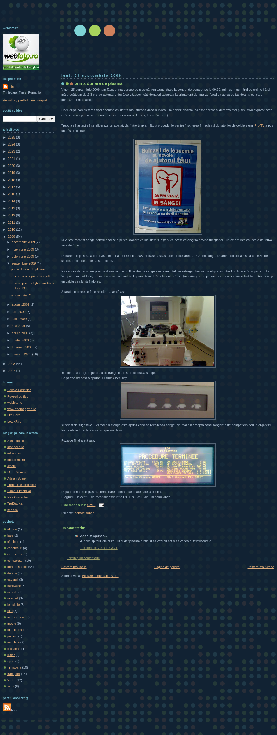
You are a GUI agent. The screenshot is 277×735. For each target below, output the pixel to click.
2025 (12, 137)
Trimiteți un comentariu (83, 558)
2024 (12, 144)
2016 (12, 194)
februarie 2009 (22, 347)
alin (11, 86)
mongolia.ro (15, 447)
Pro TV (259, 125)
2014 (12, 201)
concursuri (14, 548)
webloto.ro (14, 402)
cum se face (16, 554)
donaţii (12, 573)
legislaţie (13, 604)
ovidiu (11, 466)
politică (12, 636)
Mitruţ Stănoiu (17, 472)
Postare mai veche (261, 567)
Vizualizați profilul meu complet (25, 100)
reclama (13, 648)
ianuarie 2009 (22, 354)
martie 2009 (20, 340)
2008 (12, 363)
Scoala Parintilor (19, 390)
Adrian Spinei (17, 478)
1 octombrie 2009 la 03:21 (99, 548)
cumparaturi (15, 560)
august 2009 (21, 304)
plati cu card (16, 629)
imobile (12, 592)
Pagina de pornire (167, 567)
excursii (12, 579)
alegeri (12, 529)
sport (11, 661)
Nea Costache (17, 497)
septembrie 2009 (24, 263)
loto (10, 610)
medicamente (17, 617)
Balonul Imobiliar (19, 491)
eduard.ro (14, 453)
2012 (12, 215)
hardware (14, 585)
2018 (12, 180)
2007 (12, 370)
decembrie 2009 (24, 242)
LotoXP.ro (14, 421)
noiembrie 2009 (23, 249)
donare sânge (84, 513)
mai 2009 (19, 326)
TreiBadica (14, 503)
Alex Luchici (15, 440)
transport (13, 674)
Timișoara (14, 667)
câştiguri (13, 541)
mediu (11, 623)
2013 (12, 208)
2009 (12, 236)
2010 (12, 229)
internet (12, 598)
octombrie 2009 (23, 256)
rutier (11, 655)
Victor (11, 680)
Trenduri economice (21, 485)
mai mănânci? (21, 295)
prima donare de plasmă (98, 83)
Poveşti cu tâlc (17, 396)
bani (10, 535)
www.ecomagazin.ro (21, 409)
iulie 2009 (19, 312)
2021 (12, 158)
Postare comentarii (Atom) (100, 576)
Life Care (13, 415)
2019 (12, 172)
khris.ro (12, 510)
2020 (12, 165)
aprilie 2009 (20, 333)
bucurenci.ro (16, 459)
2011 (12, 222)
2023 (12, 151)
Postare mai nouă (74, 567)
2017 (12, 187)
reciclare (13, 642)
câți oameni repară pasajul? (31, 276)
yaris (10, 686)
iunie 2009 (19, 319)
